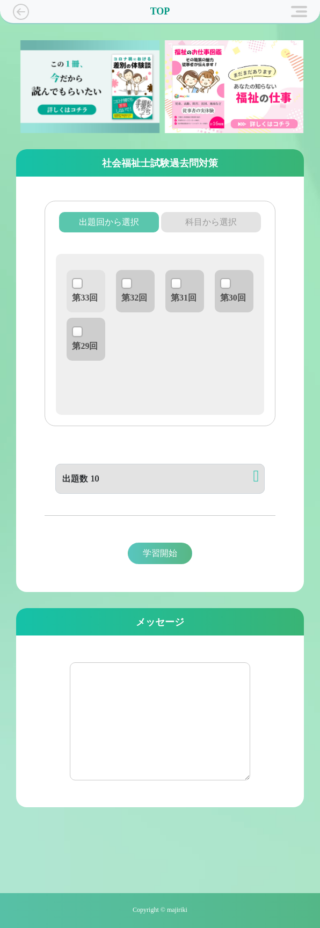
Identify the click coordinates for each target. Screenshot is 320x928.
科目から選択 (211, 221)
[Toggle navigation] (299, 12)
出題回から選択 (109, 221)
